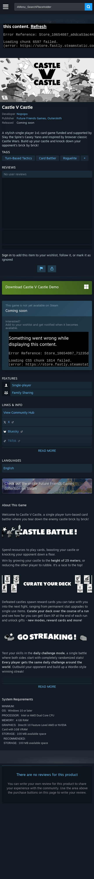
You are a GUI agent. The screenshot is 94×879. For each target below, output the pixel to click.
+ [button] (84, 161)
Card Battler (47, 161)
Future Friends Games (31, 121)
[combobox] (49, 7)
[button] (47, 176)
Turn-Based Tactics (18, 161)
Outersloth (55, 121)
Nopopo (22, 116)
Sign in (7, 258)
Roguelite (70, 161)
